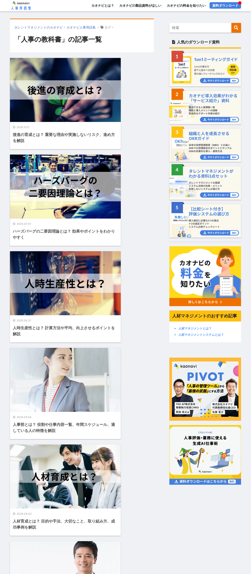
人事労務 (173, 560)
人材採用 (127, 560)
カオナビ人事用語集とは (34, 545)
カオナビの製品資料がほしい (140, 5)
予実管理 (189, 560)
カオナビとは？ (102, 5)
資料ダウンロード (225, 5)
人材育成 (110, 560)
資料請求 (65, 545)
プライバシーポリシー (199, 545)
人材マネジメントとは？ (195, 328)
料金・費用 (106, 545)
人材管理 (94, 560)
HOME (125, 529)
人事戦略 (77, 560)
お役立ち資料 (84, 545)
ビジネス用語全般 (150, 560)
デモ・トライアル (130, 545)
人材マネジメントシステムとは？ (201, 334)
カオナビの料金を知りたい (186, 5)
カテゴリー (126, 553)
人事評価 (61, 560)
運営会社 (225, 545)
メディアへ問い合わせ (163, 545)
